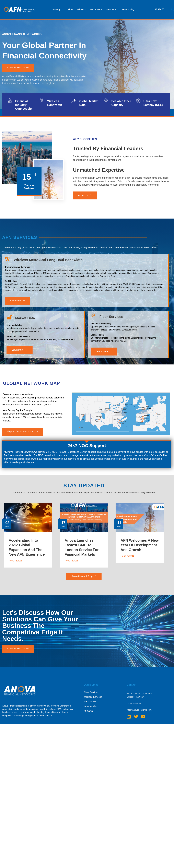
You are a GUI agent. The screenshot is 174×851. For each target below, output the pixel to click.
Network (111, 9)
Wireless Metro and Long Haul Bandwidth (48, 295)
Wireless (81, 9)
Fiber (70, 9)
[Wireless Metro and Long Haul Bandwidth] (7, 294)
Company (57, 9)
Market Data (96, 9)
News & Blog (128, 9)
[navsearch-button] (172, 9)
